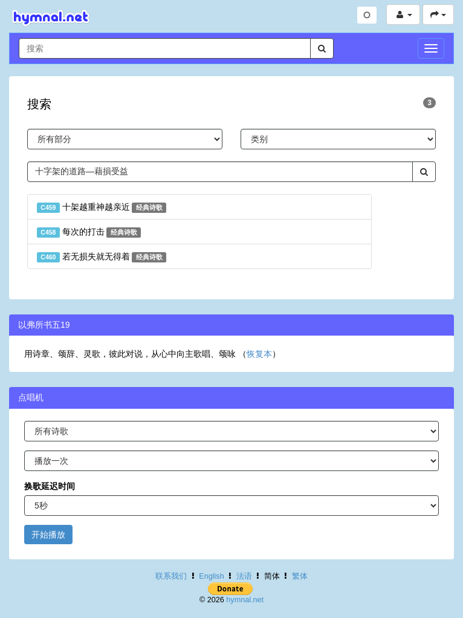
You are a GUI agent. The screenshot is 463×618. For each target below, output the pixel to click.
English (211, 576)
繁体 (300, 576)
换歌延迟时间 (49, 486)
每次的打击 (89, 232)
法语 (244, 576)
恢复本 (259, 354)
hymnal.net (245, 600)
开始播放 (48, 534)
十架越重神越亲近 (101, 207)
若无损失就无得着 (101, 257)
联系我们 (171, 576)
